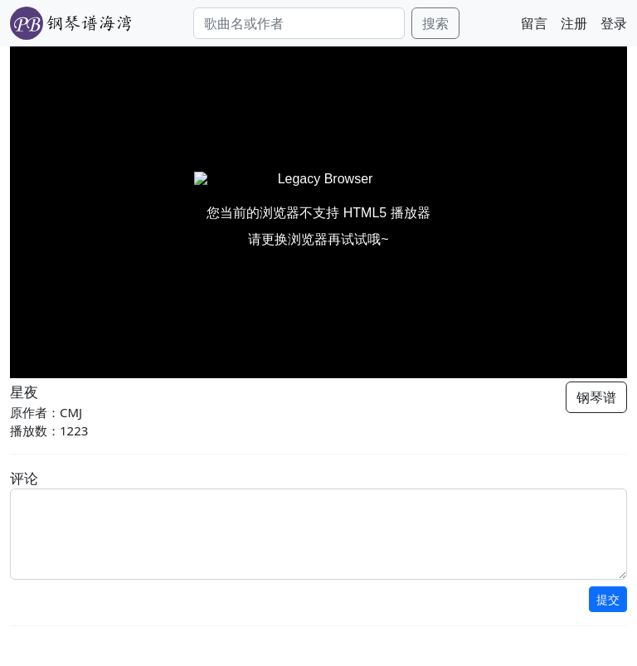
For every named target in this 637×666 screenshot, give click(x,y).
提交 (608, 599)
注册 (574, 23)
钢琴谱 (596, 397)
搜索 (435, 23)
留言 (534, 23)
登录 (614, 23)
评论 (24, 478)
